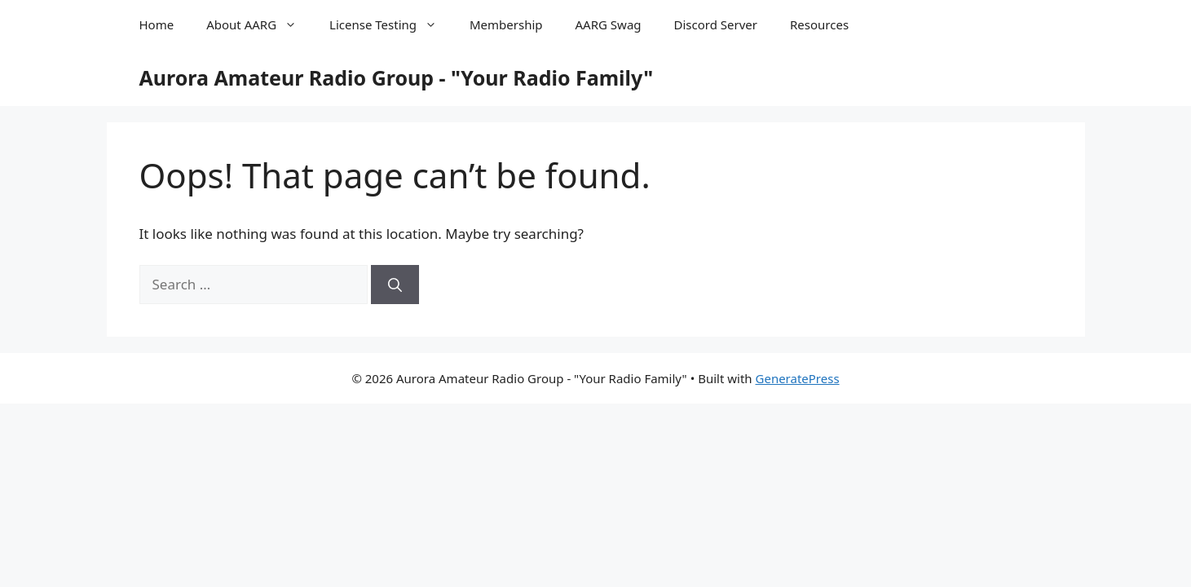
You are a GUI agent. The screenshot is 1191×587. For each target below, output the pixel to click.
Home (156, 24)
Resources (819, 24)
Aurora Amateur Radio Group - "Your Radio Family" (396, 77)
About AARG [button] (259, 24)
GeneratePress (798, 378)
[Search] (395, 284)
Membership (506, 24)
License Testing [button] (391, 24)
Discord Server (715, 24)
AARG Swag (609, 24)
